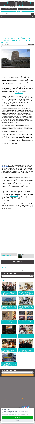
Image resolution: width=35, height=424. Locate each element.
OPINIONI (20, 398)
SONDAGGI (21, 401)
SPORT (20, 399)
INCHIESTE (3, 399)
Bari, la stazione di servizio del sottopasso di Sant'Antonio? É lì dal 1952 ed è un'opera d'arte (8, 364)
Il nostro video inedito (17, 375)
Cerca (32, 13)
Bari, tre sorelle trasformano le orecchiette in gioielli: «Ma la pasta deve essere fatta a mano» (26, 293)
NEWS (3, 403)
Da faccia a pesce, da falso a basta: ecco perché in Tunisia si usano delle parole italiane (8, 307)
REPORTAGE (4, 402)
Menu (2, 16)
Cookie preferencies (22, 404)
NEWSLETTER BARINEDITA (8, 273)
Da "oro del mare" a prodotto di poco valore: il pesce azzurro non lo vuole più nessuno (26, 307)
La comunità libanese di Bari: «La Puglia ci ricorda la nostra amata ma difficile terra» (8, 293)
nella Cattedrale (14, 196)
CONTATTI (20, 402)
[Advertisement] (17, 27)
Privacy (20, 403)
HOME (3, 398)
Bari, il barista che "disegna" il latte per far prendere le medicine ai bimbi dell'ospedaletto (26, 336)
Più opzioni (17, 420)
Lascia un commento (17, 262)
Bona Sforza (4, 166)
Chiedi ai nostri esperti (5, 406)
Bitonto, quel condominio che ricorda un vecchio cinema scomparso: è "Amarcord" (7, 321)
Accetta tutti (17, 417)
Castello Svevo (19, 93)
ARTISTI (3, 401)
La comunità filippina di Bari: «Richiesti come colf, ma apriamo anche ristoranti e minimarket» (25, 350)
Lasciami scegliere (25, 414)
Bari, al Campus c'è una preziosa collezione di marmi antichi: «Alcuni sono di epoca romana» (25, 321)
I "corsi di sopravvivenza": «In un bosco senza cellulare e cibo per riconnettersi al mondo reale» (8, 350)
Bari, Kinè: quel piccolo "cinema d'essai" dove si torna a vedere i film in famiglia (8, 336)
